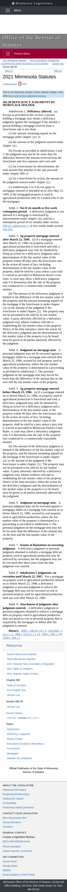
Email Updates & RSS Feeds (19, 874)
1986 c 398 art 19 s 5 (33, 630)
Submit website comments (17, 851)
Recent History (14, 713)
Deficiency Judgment (18, 734)
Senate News (10, 865)
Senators (8, 826)
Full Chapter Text (16, 690)
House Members (12, 822)
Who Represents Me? (15, 817)
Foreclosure (13, 748)
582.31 (58, 71)
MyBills (7, 870)
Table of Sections (16, 685)
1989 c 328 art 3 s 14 (27, 634)
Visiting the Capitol (13, 798)
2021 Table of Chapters (20, 668)
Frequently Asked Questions (18, 807)
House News (10, 861)
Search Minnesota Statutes (22, 654)
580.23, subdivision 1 (16, 226)
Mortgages (13, 753)
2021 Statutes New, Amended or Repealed (30, 664)
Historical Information (14, 789)
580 (34, 137)
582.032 (8, 229)
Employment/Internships (16, 794)
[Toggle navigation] (8, 10)
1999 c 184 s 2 (33, 718)
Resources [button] (14, 645)
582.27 (9, 71)
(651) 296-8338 (11, 841)
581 (14, 145)
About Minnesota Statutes (21, 659)
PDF (22, 84)
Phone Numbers (12, 846)
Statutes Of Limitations (19, 758)
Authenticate (10, 84)
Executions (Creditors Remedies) (25, 743)
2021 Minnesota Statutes (14, 60)
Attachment (13, 729)
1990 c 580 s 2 (50, 634)
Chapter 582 (58, 63)
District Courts (15, 739)
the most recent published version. (27, 95)
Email (26, 841)
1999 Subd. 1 (12, 718)
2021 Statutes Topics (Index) (22, 673)
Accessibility (9, 803)
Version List (13, 695)
